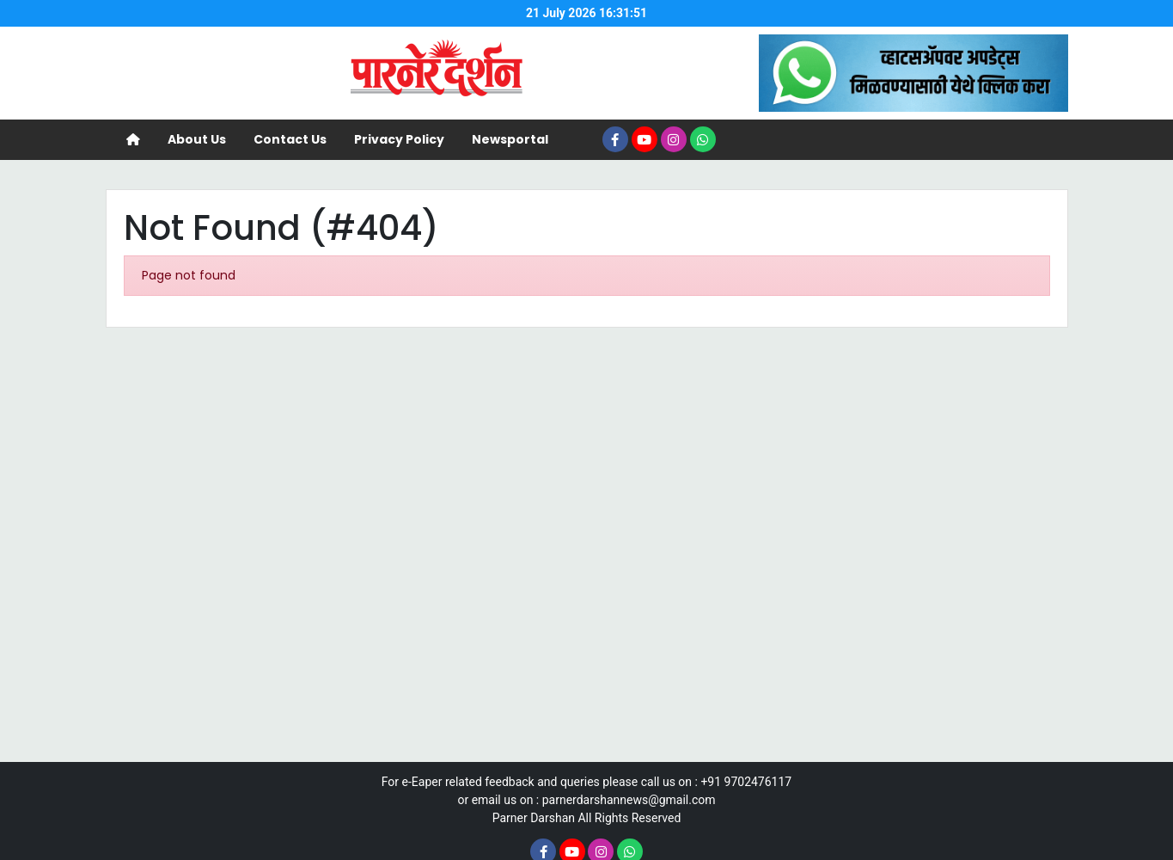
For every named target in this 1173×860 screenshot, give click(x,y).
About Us (197, 139)
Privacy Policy (399, 139)
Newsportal (510, 139)
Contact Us (290, 139)
